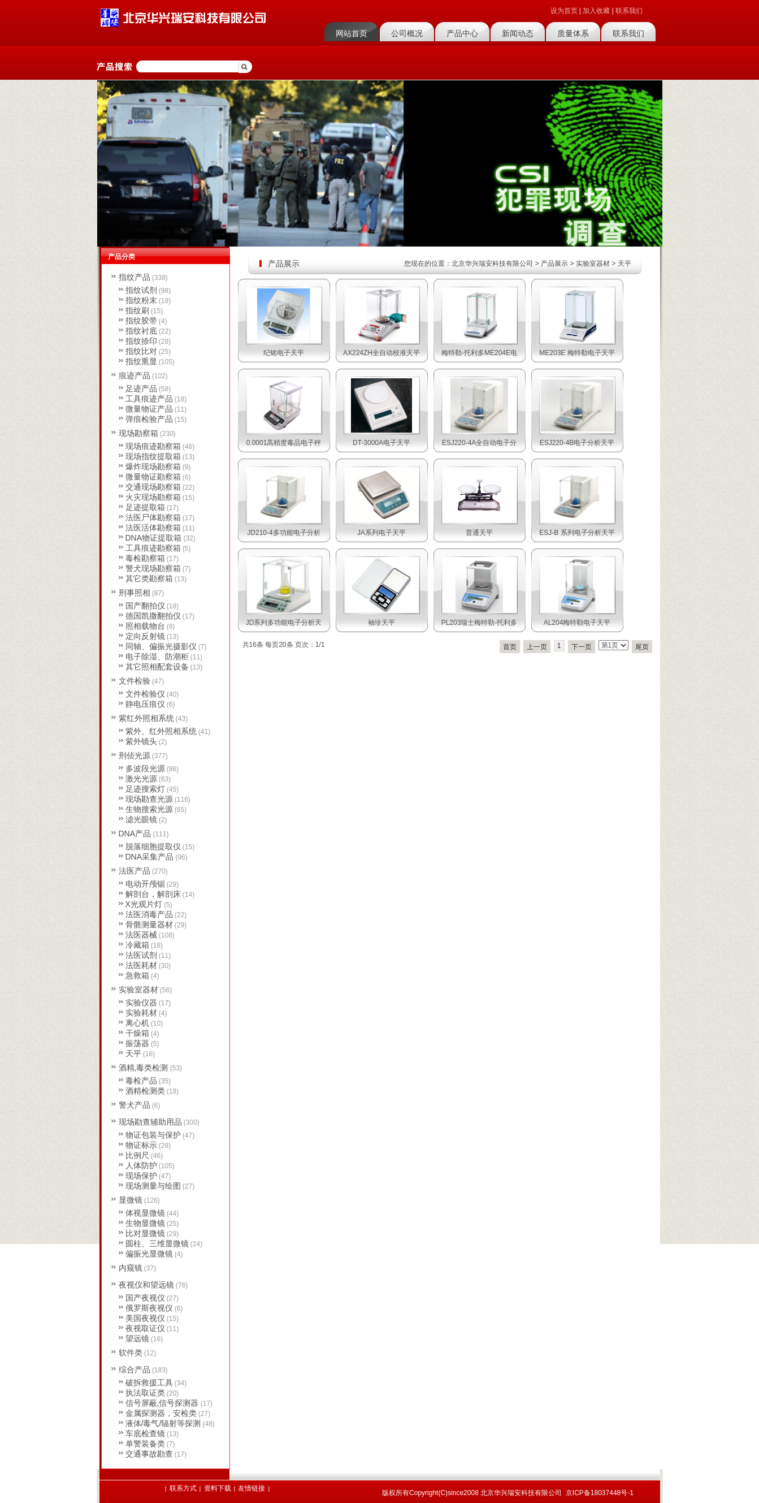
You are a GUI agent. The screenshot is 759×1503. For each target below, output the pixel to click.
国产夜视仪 (145, 1297)
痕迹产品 (134, 375)
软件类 (130, 1352)
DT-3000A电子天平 (381, 443)
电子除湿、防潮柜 (157, 656)
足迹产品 (141, 388)
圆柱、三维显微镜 (157, 1243)
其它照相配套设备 (157, 666)
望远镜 (137, 1338)
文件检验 (134, 680)
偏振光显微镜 (149, 1253)
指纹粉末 (141, 300)
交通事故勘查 (149, 1453)
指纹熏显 (141, 361)
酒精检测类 (145, 1090)
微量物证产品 (149, 408)
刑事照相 (134, 592)
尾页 (642, 647)
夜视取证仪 (145, 1328)
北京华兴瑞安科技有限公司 (492, 263)
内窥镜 (130, 1267)
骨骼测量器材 (149, 924)
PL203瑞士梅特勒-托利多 (479, 623)
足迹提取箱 (145, 507)
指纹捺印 (141, 340)
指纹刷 (137, 310)
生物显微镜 (145, 1223)
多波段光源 (145, 768)
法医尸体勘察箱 (153, 517)
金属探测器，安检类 (161, 1413)
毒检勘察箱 (145, 558)
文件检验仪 (145, 693)
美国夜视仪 (145, 1318)
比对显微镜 (145, 1233)
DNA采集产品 (149, 856)
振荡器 (137, 1043)
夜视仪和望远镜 (146, 1284)
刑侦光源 (134, 755)
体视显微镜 (145, 1212)
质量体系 (573, 33)
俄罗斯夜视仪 (149, 1307)
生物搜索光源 (149, 809)
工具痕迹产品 (149, 398)
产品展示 (554, 263)
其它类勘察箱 (149, 578)
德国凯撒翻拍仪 (153, 615)
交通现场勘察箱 (153, 486)
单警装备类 (145, 1443)
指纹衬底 (141, 330)
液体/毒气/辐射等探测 (163, 1423)
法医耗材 (141, 965)
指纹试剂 (141, 290)
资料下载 (217, 1488)
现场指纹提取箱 (153, 456)
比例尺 (137, 1155)
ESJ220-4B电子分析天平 (577, 443)
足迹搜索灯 (145, 788)
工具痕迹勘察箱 (153, 547)
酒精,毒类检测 (143, 1067)
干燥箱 (137, 1033)
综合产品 (134, 1369)
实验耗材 (141, 1012)
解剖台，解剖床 (153, 894)
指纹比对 (141, 351)
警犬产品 (134, 1104)
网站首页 (351, 33)
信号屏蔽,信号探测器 (162, 1402)
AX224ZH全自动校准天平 (381, 353)
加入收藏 (596, 11)
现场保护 (141, 1175)
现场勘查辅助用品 (150, 1121)
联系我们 (629, 11)
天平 (624, 263)
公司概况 (407, 33)
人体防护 (141, 1165)
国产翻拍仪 (145, 605)
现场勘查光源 (149, 799)
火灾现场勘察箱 (153, 497)
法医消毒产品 (149, 914)
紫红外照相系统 (146, 718)
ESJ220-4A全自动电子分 (479, 443)
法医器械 (141, 934)
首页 (510, 647)
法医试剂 (141, 955)
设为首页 (564, 11)
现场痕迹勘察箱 (153, 446)
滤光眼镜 (141, 819)
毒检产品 (141, 1080)
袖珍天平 (381, 623)
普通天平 (479, 533)
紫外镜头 (141, 741)
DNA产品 (135, 833)
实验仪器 (141, 1002)
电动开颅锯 (145, 883)
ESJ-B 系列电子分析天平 (576, 533)
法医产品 (134, 870)
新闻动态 (518, 33)
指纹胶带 (141, 320)
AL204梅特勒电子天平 (577, 623)
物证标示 (141, 1145)
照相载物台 (145, 625)
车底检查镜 (145, 1433)
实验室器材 (593, 263)
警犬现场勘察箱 (153, 568)
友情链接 (251, 1488)
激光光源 (141, 778)
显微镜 (130, 1199)
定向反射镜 (145, 636)
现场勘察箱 (138, 433)
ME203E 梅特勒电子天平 (576, 353)
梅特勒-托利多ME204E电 (479, 353)
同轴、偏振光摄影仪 (161, 646)
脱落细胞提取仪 (153, 846)
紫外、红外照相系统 (161, 731)
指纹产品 (134, 277)
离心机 (137, 1022)
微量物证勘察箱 (153, 476)
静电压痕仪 (145, 704)
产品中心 (462, 33)
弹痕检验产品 (149, 419)
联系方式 (183, 1488)
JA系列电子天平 (381, 533)
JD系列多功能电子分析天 (284, 623)
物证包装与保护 (153, 1134)
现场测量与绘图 (153, 1185)
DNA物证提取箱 (153, 537)
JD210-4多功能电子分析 (283, 533)
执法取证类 (145, 1392)
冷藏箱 (137, 944)
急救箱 (137, 975)
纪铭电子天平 (283, 353)
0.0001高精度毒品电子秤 (284, 443)
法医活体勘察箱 (153, 527)
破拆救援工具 (149, 1382)
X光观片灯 (143, 904)
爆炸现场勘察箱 (153, 466)
